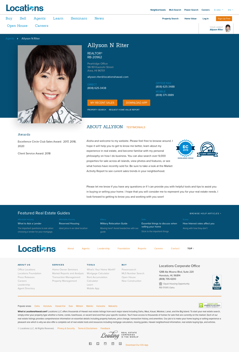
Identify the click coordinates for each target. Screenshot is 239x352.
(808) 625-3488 (165, 86)
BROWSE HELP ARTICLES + (205, 213)
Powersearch (129, 269)
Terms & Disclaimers (87, 328)
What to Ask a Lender (29, 223)
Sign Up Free (224, 18)
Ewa (71, 306)
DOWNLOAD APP (136, 102)
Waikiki (89, 306)
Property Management (64, 280)
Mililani (79, 306)
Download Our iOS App (137, 345)
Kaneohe (100, 306)
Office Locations (26, 269)
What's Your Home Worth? (101, 269)
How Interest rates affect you (198, 223)
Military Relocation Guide (113, 223)
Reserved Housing (69, 223)
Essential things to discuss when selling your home (159, 225)
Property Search (170, 18)
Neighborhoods (158, 10)
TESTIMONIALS (135, 127)
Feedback (105, 328)
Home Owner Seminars (65, 269)
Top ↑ (190, 248)
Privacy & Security (66, 328)
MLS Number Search (133, 273)
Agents (43, 18)
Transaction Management (66, 277)
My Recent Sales (102, 102)
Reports (142, 248)
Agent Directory (26, 288)
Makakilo (112, 306)
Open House (17, 25)
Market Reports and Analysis (68, 273)
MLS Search (175, 10)
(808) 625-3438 (96, 88)
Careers (206, 10)
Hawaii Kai (60, 306)
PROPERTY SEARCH (96, 109)
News (108, 18)
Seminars (87, 18)
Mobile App (93, 288)
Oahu (37, 306)
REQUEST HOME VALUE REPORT (124, 109)
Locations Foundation (29, 273)
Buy (9, 18)
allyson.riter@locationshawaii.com (107, 77)
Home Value (191, 18)
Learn (64, 18)
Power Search (191, 10)
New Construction (131, 280)
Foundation (124, 248)
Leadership (103, 248)
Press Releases (26, 277)
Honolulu (47, 306)
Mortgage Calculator (98, 273)
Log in (206, 18)
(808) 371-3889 (165, 95)
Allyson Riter (216, 29)
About (71, 248)
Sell (25, 18)
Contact (175, 248)
